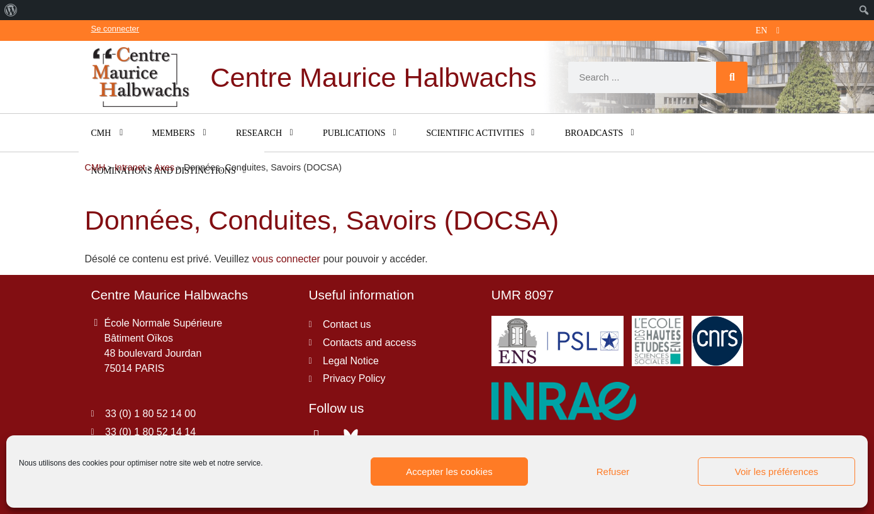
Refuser (613, 471)
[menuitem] (11, 10)
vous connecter (286, 259)
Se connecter (115, 28)
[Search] (732, 77)
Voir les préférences (777, 471)
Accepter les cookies (449, 471)
